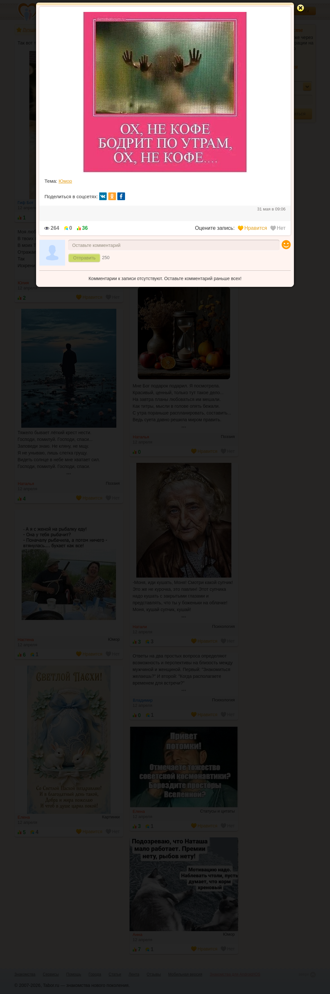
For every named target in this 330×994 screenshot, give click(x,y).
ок (112, 196)
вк (103, 196)
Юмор (65, 181)
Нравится (252, 228)
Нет (278, 228)
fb (121, 196)
